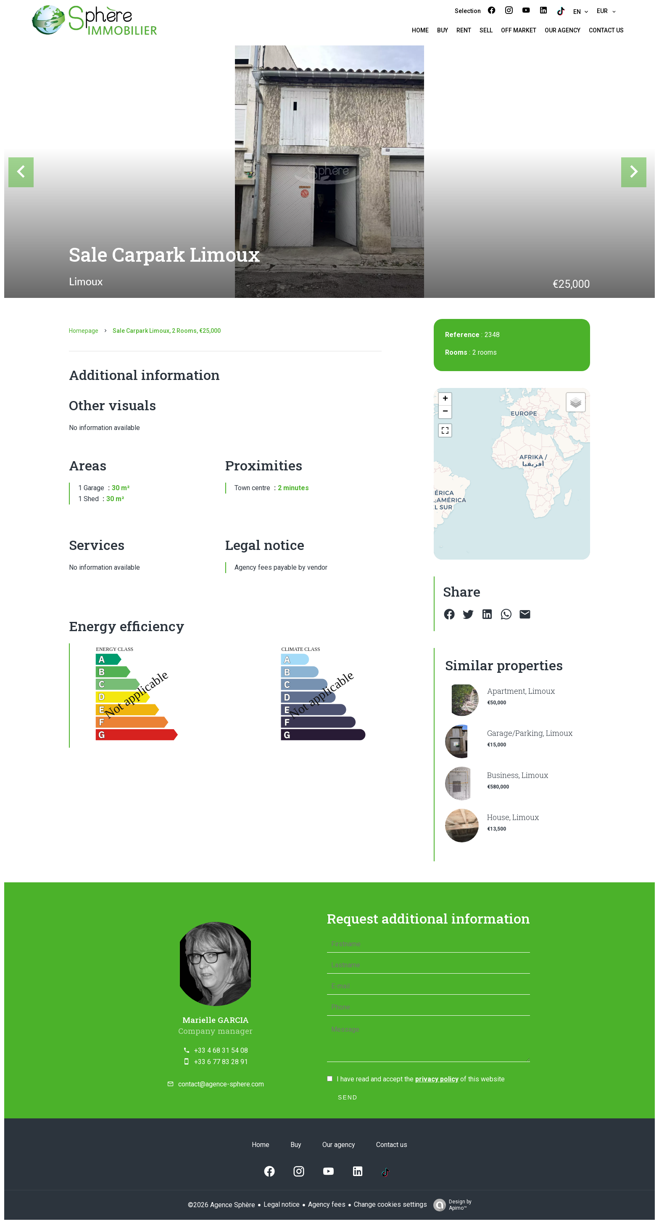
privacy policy (437, 1079)
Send (348, 1097)
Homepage (83, 330)
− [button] (445, 412)
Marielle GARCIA (215, 1019)
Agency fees (326, 1204)
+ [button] (445, 399)
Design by (450, 1205)
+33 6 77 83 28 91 (221, 1062)
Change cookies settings (390, 1204)
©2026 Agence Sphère (221, 1205)
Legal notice (282, 1204)
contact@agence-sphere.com (221, 1084)
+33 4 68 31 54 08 (221, 1050)
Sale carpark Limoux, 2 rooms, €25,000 (167, 330)
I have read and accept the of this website (421, 1079)
